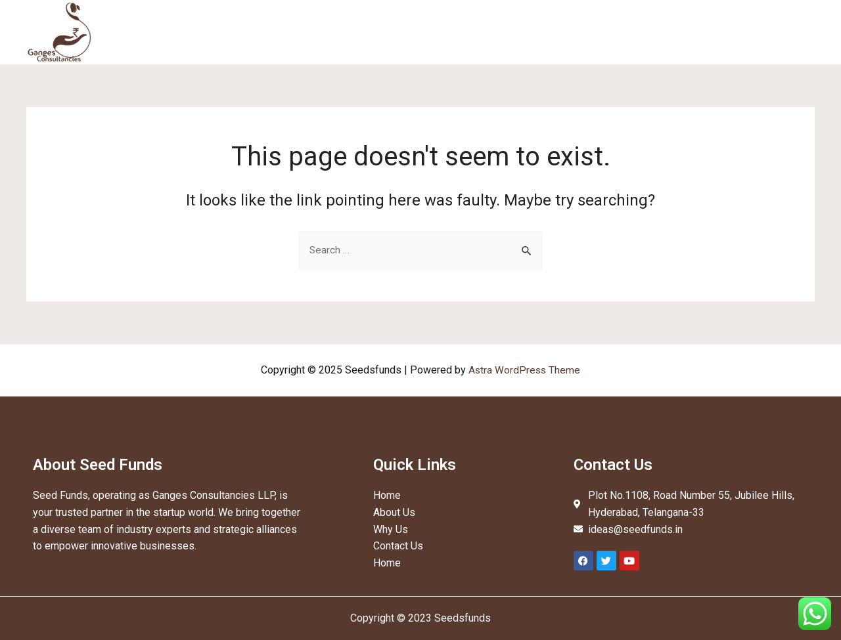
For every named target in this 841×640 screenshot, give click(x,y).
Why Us (656, 32)
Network (713, 32)
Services (597, 32)
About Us (535, 32)
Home (479, 32)
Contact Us (779, 32)
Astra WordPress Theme (524, 370)
